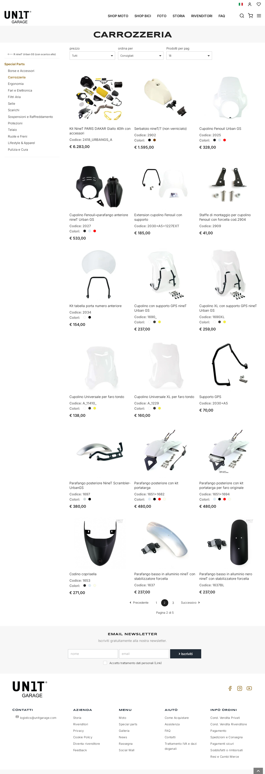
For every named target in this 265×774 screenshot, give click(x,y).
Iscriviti (186, 641)
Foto (161, 16)
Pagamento (218, 718)
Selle (11, 104)
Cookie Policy (82, 724)
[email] (144, 641)
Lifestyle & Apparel (21, 143)
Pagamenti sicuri (222, 731)
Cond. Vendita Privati (225, 705)
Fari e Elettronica (20, 90)
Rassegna (126, 731)
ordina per (125, 48)
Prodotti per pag (177, 48)
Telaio (12, 130)
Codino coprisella (83, 561)
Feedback (80, 737)
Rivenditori (201, 16)
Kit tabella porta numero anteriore (95, 299)
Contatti (170, 724)
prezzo (75, 48)
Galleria (124, 718)
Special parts (128, 711)
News (123, 724)
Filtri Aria (14, 97)
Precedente (139, 590)
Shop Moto (118, 16)
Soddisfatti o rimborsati (226, 737)
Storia (179, 16)
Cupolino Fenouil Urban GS (220, 126)
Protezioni (15, 123)
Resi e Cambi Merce (224, 744)
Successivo (190, 590)
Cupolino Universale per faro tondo (96, 388)
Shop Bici (142, 16)
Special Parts (14, 64)
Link (158, 650)
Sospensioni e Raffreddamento (30, 117)
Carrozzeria (17, 77)
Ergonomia (16, 84)
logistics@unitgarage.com (38, 705)
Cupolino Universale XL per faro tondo (164, 388)
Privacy (78, 718)
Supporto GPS (210, 388)
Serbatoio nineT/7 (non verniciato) (160, 126)
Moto (122, 705)
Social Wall (126, 737)
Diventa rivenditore (86, 731)
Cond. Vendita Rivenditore (228, 711)
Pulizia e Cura (18, 150)
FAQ (168, 718)
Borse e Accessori (21, 71)
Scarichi (13, 110)
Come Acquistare (177, 705)
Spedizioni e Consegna (226, 724)
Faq (222, 16)
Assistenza (172, 711)
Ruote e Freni (17, 136)
